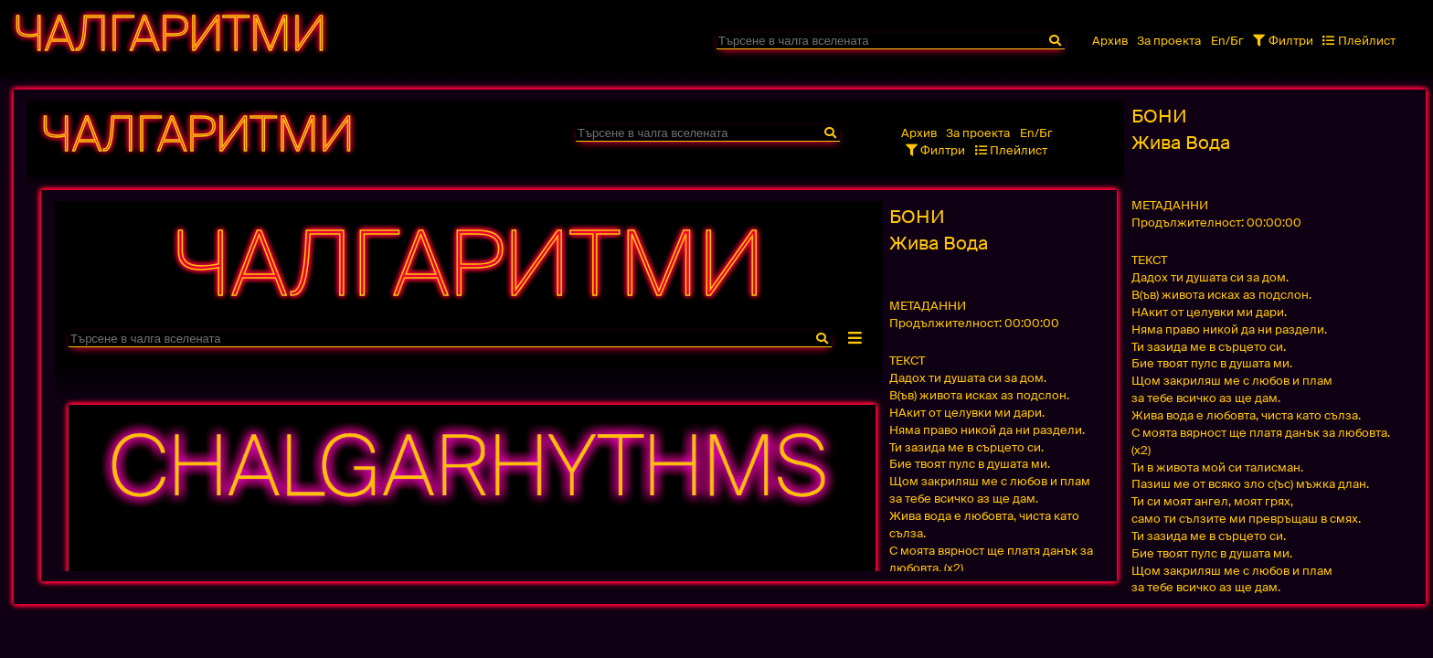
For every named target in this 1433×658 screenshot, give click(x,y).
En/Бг (1227, 40)
